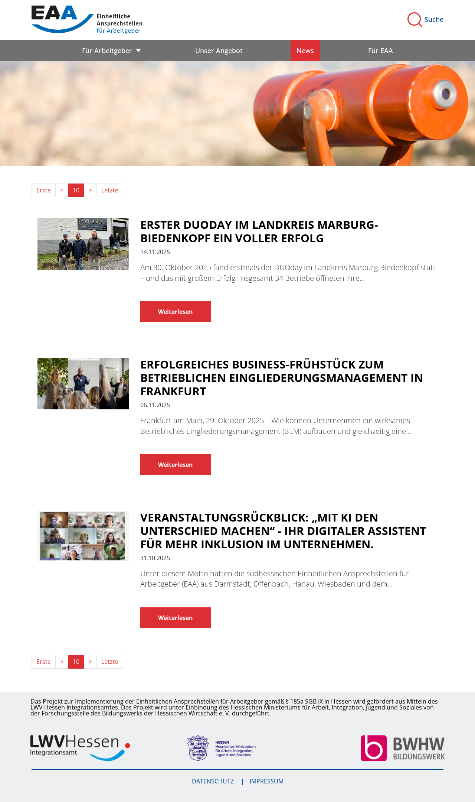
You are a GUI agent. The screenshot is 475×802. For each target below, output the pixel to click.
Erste (43, 190)
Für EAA (380, 50)
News (305, 50)
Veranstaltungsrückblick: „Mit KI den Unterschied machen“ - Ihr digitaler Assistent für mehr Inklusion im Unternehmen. (283, 531)
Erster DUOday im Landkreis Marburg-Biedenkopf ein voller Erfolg (259, 231)
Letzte (109, 190)
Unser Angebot (219, 50)
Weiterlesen (175, 312)
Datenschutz (213, 781)
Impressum (267, 781)
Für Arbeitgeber (107, 50)
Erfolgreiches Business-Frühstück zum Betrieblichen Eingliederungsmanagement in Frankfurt (281, 378)
